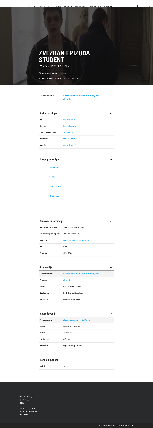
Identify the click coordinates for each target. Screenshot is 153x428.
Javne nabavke (108, 6)
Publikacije (93, 6)
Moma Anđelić (53, 167)
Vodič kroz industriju (81, 6)
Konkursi (42, 6)
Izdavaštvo (58, 6)
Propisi (100, 6)
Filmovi (50, 6)
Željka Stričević (53, 196)
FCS (29, 6)
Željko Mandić (68, 132)
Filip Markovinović (69, 119)
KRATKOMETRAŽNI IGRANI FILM (52, 73)
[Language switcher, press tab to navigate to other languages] (148, 6)
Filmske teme (68, 6)
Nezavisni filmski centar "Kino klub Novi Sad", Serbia (81, 96)
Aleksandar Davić (69, 99)
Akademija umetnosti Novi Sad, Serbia (76, 320)
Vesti (35, 6)
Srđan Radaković (69, 139)
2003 (64, 73)
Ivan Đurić (51, 177)
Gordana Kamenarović (56, 186)
